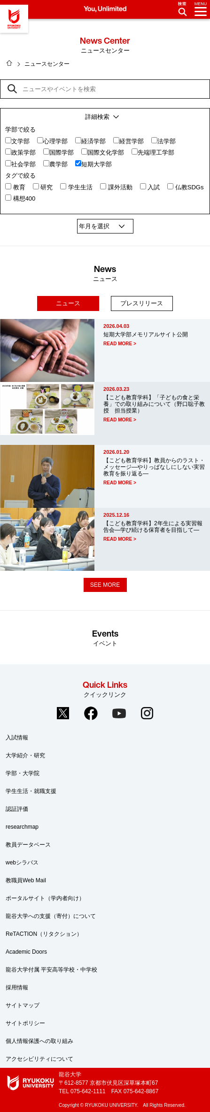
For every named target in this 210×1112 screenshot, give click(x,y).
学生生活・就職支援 (31, 791)
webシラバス (22, 862)
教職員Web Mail (26, 880)
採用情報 (17, 987)
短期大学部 (96, 164)
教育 (19, 187)
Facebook (91, 713)
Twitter (62, 713)
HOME (9, 63)
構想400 (24, 198)
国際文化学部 (105, 152)
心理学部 (55, 141)
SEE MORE (105, 585)
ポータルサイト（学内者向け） (45, 898)
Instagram (147, 713)
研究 (46, 187)
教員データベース (28, 844)
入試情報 (17, 737)
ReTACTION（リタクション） (44, 934)
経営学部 (131, 141)
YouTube (118, 713)
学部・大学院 (22, 773)
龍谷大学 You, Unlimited (14, 19)
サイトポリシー (25, 1023)
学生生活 (80, 187)
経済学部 (93, 141)
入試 (154, 187)
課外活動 (120, 187)
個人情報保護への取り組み (39, 1041)
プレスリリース (141, 303)
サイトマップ (22, 1005)
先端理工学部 (156, 152)
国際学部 (61, 152)
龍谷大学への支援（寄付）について (51, 916)
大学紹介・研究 (25, 755)
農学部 (58, 164)
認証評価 (17, 809)
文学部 (20, 141)
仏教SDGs (189, 187)
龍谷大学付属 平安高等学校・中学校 (51, 969)
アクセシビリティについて (39, 1059)
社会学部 (23, 164)
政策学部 (23, 152)
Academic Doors (26, 952)
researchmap (22, 827)
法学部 (166, 141)
